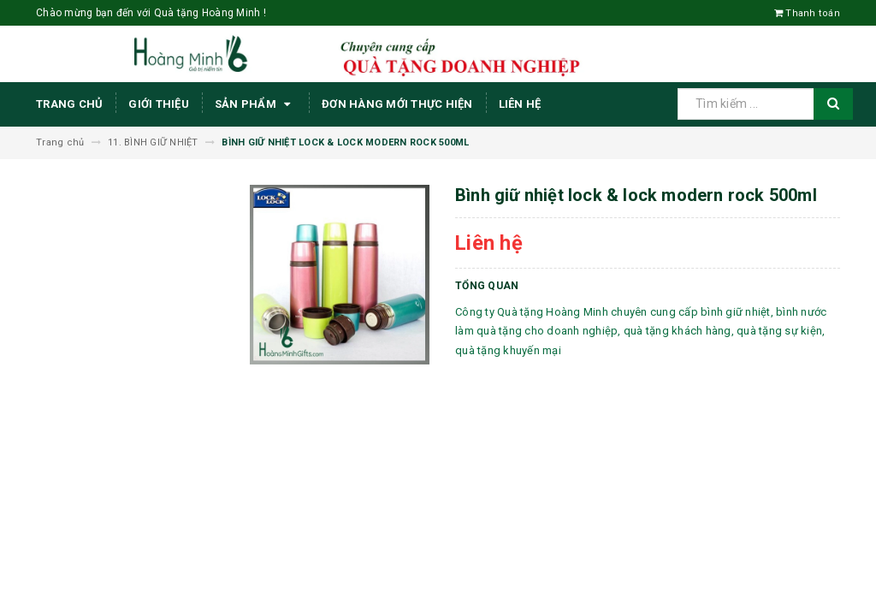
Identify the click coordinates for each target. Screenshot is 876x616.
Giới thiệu (158, 104)
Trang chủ (69, 104)
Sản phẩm (255, 104)
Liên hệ (520, 104)
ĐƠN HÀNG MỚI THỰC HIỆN (397, 104)
